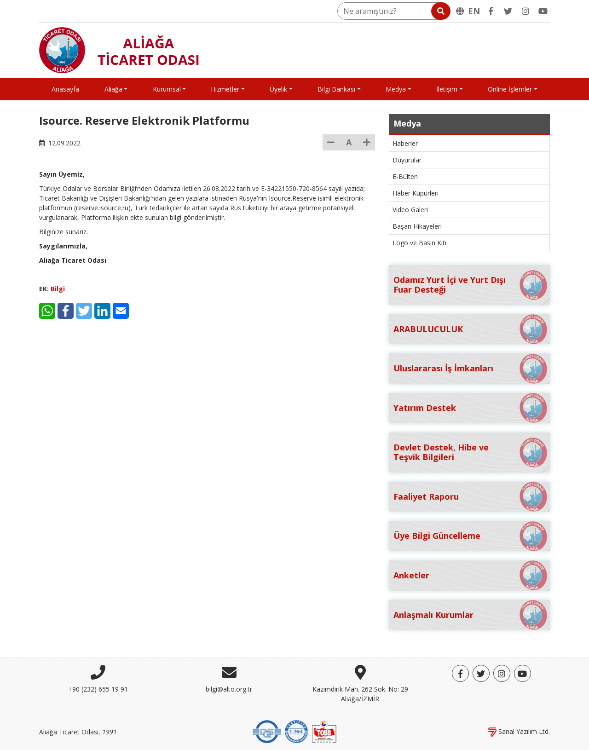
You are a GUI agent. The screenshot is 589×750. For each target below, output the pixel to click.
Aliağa (113, 89)
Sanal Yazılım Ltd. (519, 731)
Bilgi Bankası (336, 89)
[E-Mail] (121, 311)
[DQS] (267, 731)
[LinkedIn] (102, 311)
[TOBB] (324, 731)
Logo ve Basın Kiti (419, 242)
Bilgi (58, 288)
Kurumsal (167, 89)
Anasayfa (65, 89)
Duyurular (407, 160)
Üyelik (278, 89)
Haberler (405, 143)
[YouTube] (543, 11)
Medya (396, 89)
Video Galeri (410, 209)
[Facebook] (490, 11)
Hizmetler (225, 89)
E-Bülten (405, 176)
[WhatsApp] (47, 311)
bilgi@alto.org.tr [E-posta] (229, 689)
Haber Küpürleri (416, 193)
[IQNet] (296, 731)
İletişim (446, 89)
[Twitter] (508, 11)
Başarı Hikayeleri (417, 226)
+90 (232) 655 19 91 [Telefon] (98, 689)
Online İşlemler (510, 89)
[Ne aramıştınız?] (393, 11)
